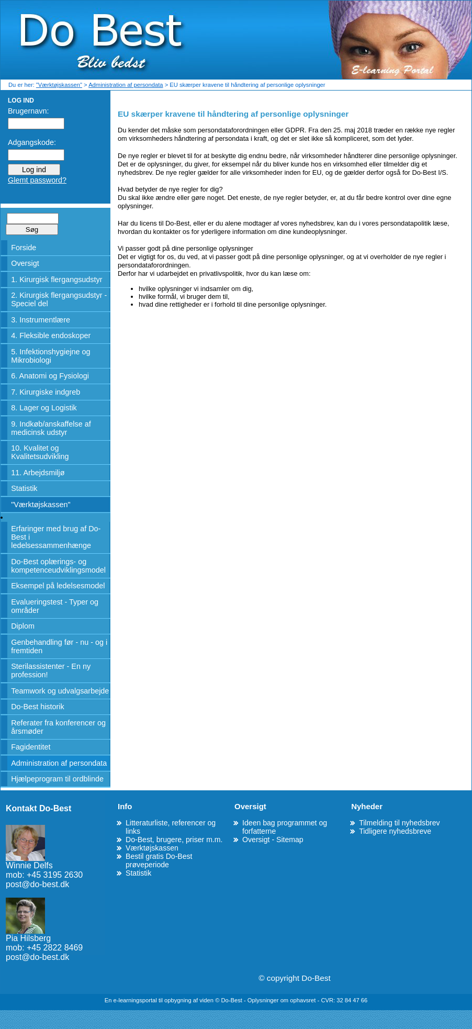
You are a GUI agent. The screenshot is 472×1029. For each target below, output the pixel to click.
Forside (23, 247)
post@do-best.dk (37, 884)
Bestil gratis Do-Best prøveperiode (159, 860)
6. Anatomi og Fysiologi (50, 376)
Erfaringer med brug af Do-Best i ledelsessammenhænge (55, 537)
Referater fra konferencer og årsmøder (58, 727)
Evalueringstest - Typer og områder (54, 606)
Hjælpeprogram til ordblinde (57, 779)
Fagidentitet (30, 747)
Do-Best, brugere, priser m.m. (174, 839)
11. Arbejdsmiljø (37, 472)
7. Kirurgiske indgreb (45, 392)
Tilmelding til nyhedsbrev (399, 823)
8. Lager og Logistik (44, 408)
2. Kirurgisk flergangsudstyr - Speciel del (59, 299)
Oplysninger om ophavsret (283, 1000)
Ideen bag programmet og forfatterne (284, 827)
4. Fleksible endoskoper (51, 335)
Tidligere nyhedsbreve (395, 831)
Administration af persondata (125, 85)
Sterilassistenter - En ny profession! (51, 670)
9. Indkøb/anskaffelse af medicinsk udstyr (51, 428)
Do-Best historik (37, 706)
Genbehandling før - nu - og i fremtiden (59, 646)
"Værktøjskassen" (59, 85)
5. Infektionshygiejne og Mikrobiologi (50, 356)
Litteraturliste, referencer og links (171, 827)
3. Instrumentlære (40, 320)
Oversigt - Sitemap (273, 839)
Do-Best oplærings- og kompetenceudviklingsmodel (58, 565)
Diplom (23, 626)
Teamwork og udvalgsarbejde (60, 691)
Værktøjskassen (152, 848)
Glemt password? (37, 180)
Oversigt (25, 263)
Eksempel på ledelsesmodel (58, 585)
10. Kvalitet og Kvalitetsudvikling (40, 452)
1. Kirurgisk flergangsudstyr (56, 279)
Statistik (24, 488)
